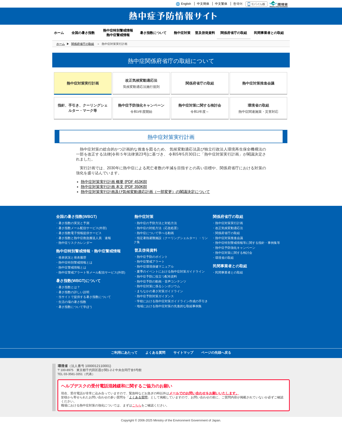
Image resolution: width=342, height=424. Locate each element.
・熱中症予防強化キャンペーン (233, 248)
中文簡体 (203, 3)
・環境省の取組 (223, 257)
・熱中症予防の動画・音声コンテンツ (160, 281)
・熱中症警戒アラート (149, 261)
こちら (136, 405)
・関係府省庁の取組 (226, 233)
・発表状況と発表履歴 (70, 257)
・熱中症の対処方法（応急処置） (157, 228)
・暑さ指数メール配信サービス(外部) (81, 228)
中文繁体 (221, 3)
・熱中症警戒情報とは (70, 267)
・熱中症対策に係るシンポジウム (157, 286)
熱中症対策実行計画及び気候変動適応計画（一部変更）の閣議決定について (145, 192)
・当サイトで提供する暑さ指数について (83, 297)
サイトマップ (183, 352)
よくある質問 (155, 352)
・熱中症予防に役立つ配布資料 (155, 276)
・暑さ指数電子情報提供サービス (78, 233)
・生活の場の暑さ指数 (70, 302)
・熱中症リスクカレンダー (73, 243)
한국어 (237, 3)
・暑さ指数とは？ (67, 287)
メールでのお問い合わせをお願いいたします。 (204, 393)
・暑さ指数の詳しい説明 (72, 292)
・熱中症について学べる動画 (154, 233)
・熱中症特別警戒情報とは (73, 262)
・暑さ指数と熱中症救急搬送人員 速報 (83, 238)
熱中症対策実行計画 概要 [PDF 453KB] (114, 182)
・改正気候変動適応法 (227, 228)
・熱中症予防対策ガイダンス (154, 296)
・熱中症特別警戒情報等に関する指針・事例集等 (246, 243)
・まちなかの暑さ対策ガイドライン (158, 291)
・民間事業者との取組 (227, 272)
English (186, 3)
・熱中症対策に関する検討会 (232, 252)
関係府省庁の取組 (82, 44)
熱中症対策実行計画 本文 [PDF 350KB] (114, 187)
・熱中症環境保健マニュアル (154, 266)
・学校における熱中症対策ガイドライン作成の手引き (171, 301)
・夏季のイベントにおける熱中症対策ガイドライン (169, 271)
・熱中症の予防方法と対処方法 (155, 223)
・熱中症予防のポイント (151, 257)
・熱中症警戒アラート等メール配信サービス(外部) (90, 272)
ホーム (60, 44)
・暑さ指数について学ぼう (73, 307)
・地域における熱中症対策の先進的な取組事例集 (168, 306)
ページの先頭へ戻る (216, 352)
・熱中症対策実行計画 (227, 223)
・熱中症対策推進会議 (227, 238)
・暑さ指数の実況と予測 (72, 223)
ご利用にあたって (124, 352)
